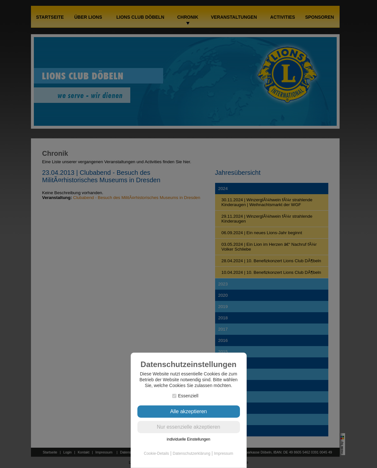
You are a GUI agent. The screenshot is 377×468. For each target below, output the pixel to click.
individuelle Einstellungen (188, 439)
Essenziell (185, 395)
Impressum (223, 453)
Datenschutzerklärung (191, 453)
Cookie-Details (156, 453)
